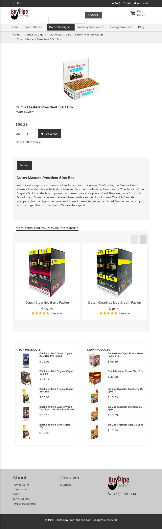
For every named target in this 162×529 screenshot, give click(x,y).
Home (15, 27)
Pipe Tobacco (33, 27)
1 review (124, 313)
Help (127, 3)
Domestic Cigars (60, 27)
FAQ (116, 3)
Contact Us (20, 489)
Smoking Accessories (90, 27)
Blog (141, 27)
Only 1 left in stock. (28, 142)
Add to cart (49, 133)
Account (141, 3)
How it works (21, 484)
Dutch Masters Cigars (89, 34)
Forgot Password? (24, 503)
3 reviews (57, 313)
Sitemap (65, 484)
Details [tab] (24, 165)
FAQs (16, 494)
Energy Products (121, 27)
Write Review (25, 112)
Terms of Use (21, 499)
